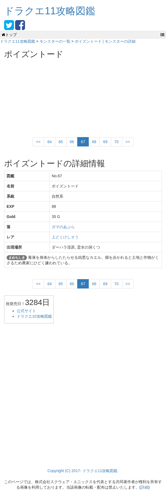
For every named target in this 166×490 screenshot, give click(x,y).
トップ (9, 34)
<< (38, 142)
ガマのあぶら (63, 227)
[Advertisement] (45, 95)
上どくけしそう (65, 237)
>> (128, 142)
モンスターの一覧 (55, 41)
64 (49, 142)
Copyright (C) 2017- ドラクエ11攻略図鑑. (83, 471)
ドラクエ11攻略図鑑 (49, 11)
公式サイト (26, 311)
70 (116, 142)
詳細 (144, 487)
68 (94, 142)
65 (61, 142)
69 (105, 142)
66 (72, 142)
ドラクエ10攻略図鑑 (34, 316)
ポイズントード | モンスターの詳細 (105, 41)
